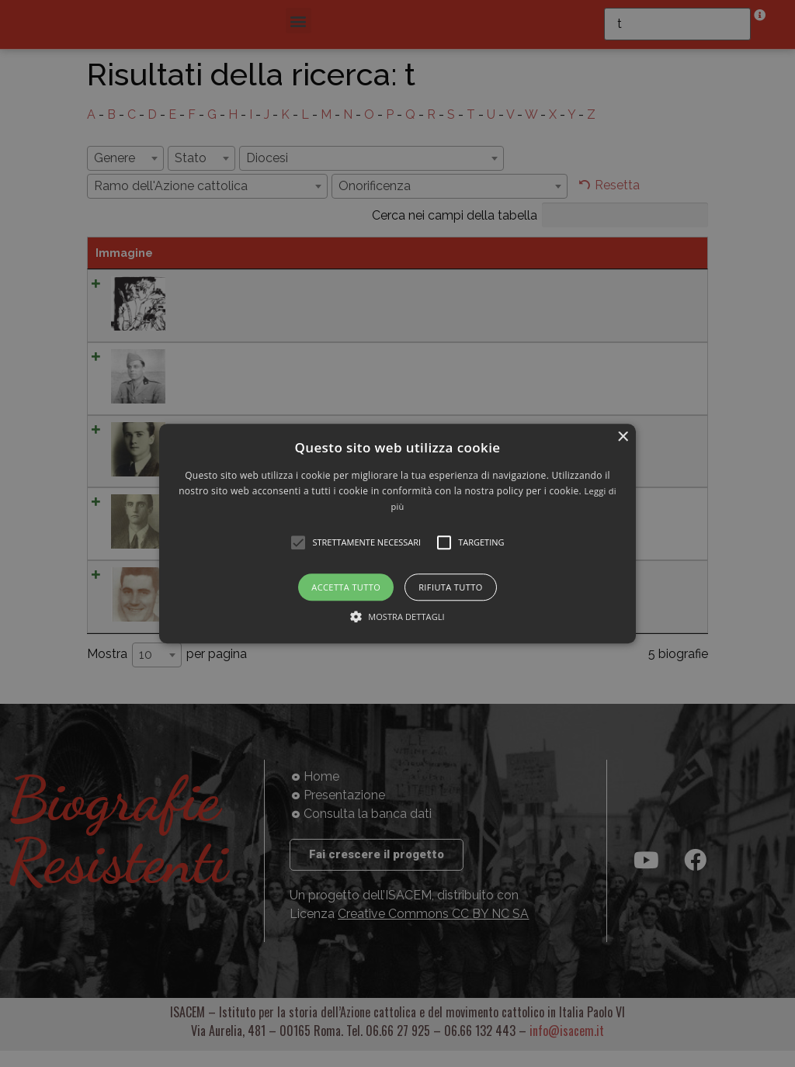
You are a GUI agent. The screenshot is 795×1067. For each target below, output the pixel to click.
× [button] (622, 437)
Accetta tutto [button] (345, 587)
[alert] (397, 533)
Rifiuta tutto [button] (450, 587)
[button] (397, 533)
